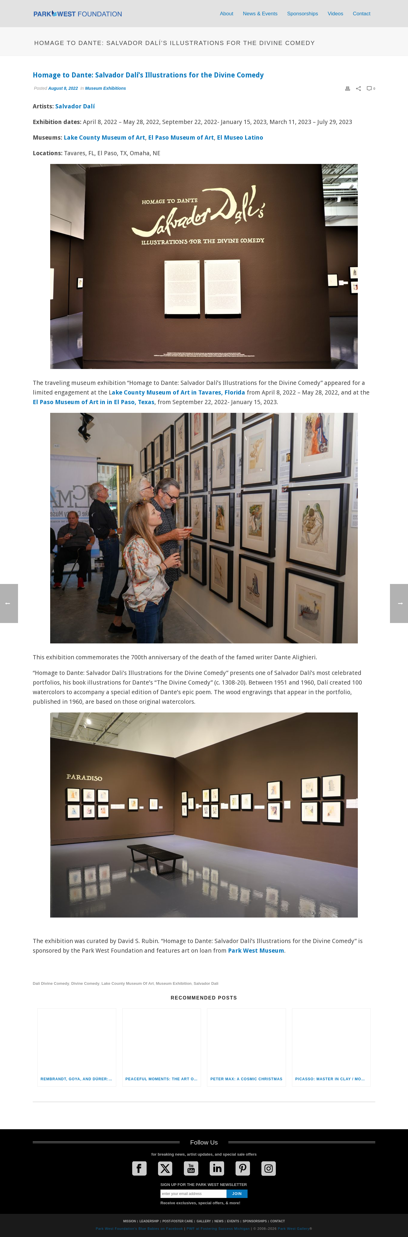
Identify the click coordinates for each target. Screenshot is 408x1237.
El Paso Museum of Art (181, 137)
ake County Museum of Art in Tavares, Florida (178, 392)
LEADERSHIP (149, 1221)
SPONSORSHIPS (255, 1221)
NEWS (219, 1221)
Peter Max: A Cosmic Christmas (246, 1079)
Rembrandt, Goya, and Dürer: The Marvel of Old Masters (78, 1079)
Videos (335, 14)
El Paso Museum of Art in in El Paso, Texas (93, 402)
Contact (361, 14)
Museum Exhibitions (105, 88)
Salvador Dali (205, 983)
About (226, 14)
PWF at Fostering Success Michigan (218, 1228)
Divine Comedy (85, 983)
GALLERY (203, 1221)
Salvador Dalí (75, 106)
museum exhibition (174, 983)
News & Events (260, 14)
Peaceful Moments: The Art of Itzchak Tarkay (163, 1079)
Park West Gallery (293, 1228)
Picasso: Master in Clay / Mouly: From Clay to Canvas (333, 1079)
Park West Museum (256, 950)
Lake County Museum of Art (104, 137)
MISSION (129, 1221)
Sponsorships (302, 14)
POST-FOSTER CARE (178, 1221)
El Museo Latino (240, 137)
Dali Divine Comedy (51, 983)
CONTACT (277, 1221)
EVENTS (233, 1221)
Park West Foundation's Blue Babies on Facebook (139, 1228)
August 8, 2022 (63, 88)
